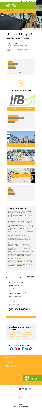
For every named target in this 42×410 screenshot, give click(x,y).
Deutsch (35, 1)
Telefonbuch (24, 1)
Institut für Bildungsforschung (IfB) (17, 211)
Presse (21, 399)
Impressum (21, 392)
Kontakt (8, 371)
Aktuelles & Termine (13, 115)
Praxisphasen (11, 65)
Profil (10, 187)
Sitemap (21, 404)
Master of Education (13, 63)
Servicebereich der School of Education (18, 231)
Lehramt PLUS (12, 122)
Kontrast (21, 1)
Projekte (13, 251)
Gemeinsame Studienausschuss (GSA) (18, 220)
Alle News (20, 317)
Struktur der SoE (12, 199)
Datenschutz (21, 395)
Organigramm (12, 194)
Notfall (29, 1)
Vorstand (11, 189)
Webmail (26, 1)
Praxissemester (12, 67)
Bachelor (10, 61)
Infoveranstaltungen (13, 120)
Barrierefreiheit (21, 402)
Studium (13, 242)
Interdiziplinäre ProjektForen (17, 260)
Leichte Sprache (32, 1)
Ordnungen (11, 191)
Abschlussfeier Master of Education (16, 117)
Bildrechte (21, 397)
